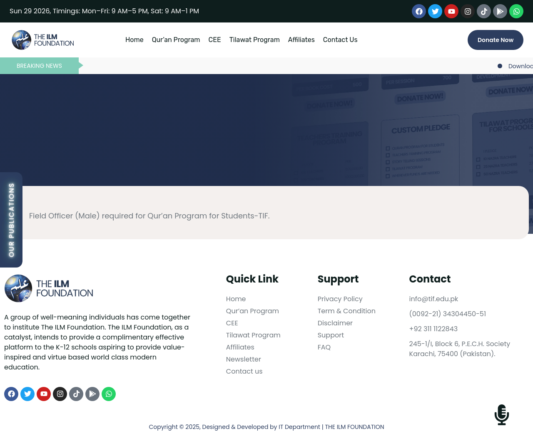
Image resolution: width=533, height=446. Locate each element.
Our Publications (11, 220)
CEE (215, 40)
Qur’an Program (176, 40)
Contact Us (340, 40)
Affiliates (301, 40)
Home (134, 40)
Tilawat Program (254, 40)
